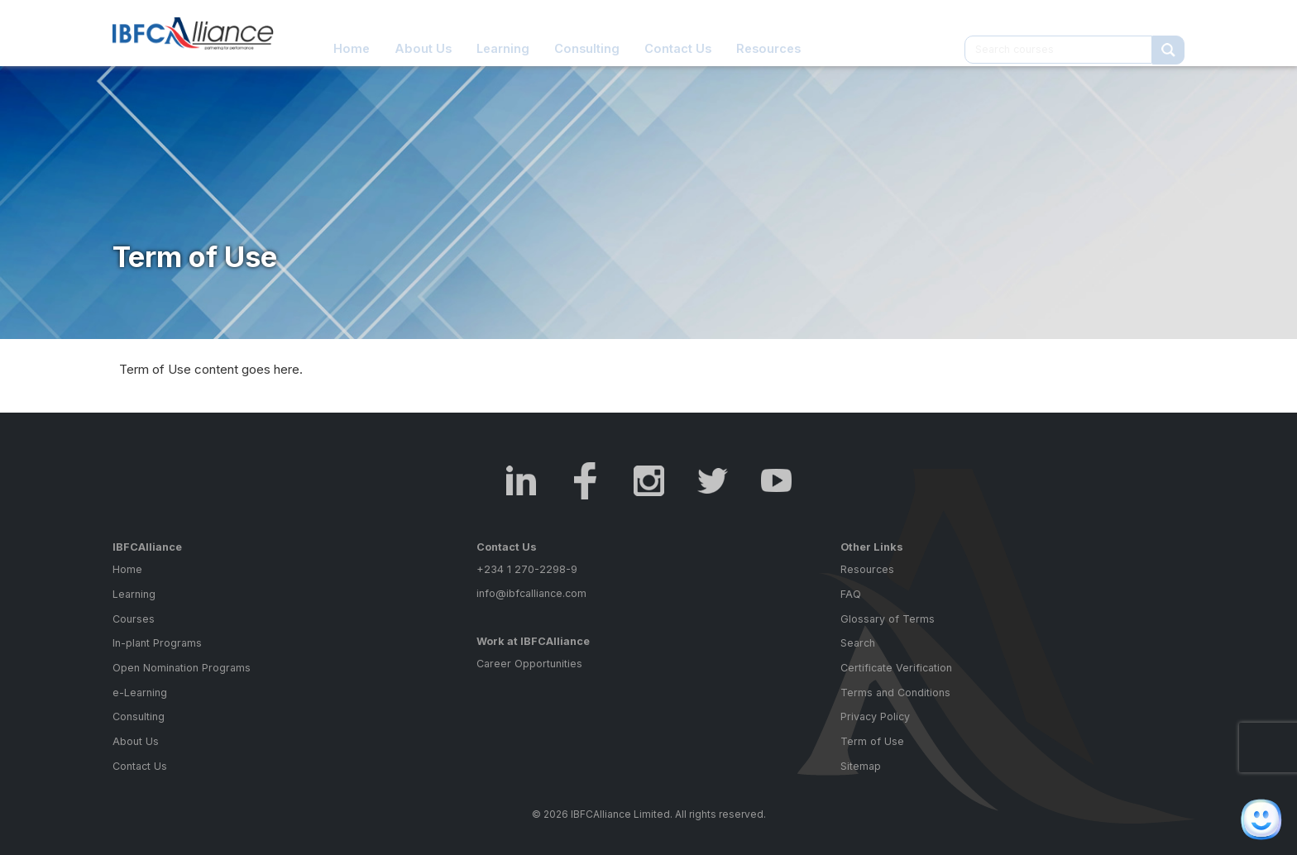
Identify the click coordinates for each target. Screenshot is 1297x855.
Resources (768, 32)
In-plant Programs (157, 643)
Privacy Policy (875, 716)
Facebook (585, 480)
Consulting (587, 32)
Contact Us (677, 32)
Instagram (649, 480)
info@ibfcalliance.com (531, 593)
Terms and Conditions (895, 692)
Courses (133, 619)
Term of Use (872, 741)
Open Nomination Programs (181, 668)
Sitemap (860, 766)
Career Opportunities (529, 663)
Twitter (712, 480)
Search (857, 643)
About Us (423, 32)
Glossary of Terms (887, 619)
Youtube (776, 480)
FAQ (850, 594)
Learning (502, 32)
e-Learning (139, 692)
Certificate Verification (896, 668)
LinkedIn (521, 480)
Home (351, 32)
